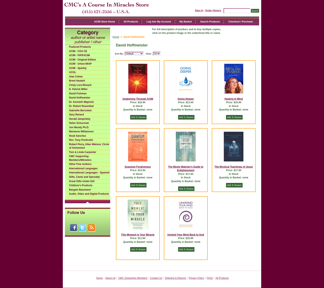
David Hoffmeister (79, 97)
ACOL (72, 72)
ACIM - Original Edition (82, 59)
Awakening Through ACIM (137, 98)
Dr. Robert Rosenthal (81, 106)
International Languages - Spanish (89, 172)
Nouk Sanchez (77, 135)
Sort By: (119, 53)
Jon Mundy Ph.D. (79, 127)
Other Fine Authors (80, 164)
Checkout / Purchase (240, 21)
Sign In (199, 10)
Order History (213, 10)
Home (116, 37)
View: (149, 53)
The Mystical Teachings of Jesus (233, 166)
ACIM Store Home (104, 21)
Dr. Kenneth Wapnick (81, 102)
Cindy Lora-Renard (80, 85)
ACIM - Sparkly (78, 68)
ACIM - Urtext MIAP (80, 63)
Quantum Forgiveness (138, 166)
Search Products (210, 21)
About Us (110, 278)
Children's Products (81, 185)
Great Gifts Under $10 (81, 181)
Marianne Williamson (81, 131)
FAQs (210, 278)
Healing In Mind (234, 98)
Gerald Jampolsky (79, 118)
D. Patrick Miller (78, 89)
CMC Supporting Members (132, 278)
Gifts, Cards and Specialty (84, 176)
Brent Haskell (77, 80)
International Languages (83, 168)
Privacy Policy (196, 278)
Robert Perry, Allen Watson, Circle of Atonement (89, 146)
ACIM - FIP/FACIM (79, 55)
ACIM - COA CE (78, 51)
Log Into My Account (159, 21)
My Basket (186, 21)
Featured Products (80, 46)
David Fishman (78, 93)
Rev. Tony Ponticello (81, 140)
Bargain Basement (80, 189)
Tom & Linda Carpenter (82, 152)
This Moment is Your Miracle (138, 234)
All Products (131, 21)
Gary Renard (76, 114)
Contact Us (156, 278)
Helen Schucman (79, 123)
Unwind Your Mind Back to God (185, 234)
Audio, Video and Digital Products (89, 193)
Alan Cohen (76, 76)
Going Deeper (185, 98)
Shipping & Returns (175, 278)
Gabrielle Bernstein (80, 110)
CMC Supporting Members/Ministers (80, 158)
